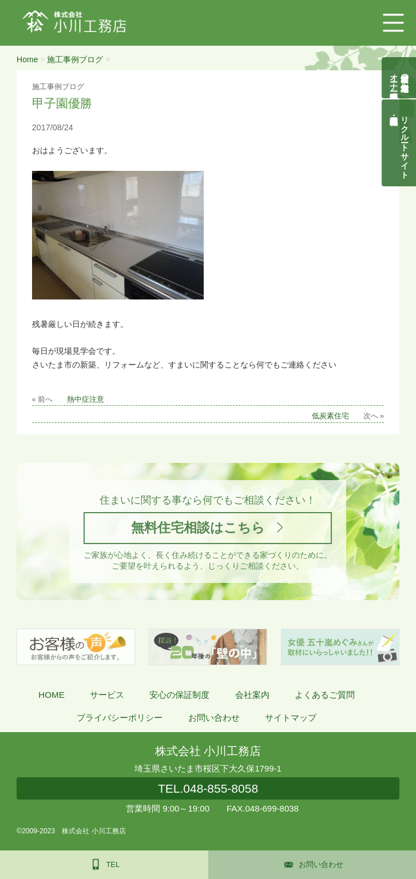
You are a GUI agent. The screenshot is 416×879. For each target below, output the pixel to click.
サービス (107, 695)
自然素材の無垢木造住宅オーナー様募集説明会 (399, 78)
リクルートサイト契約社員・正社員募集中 (405, 143)
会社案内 (252, 695)
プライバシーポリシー (120, 717)
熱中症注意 (85, 399)
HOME (51, 695)
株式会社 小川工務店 (208, 751)
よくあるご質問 (325, 695)
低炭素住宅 (330, 416)
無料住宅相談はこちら (198, 527)
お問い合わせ (214, 717)
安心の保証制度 (179, 695)
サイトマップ (290, 717)
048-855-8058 (208, 788)
